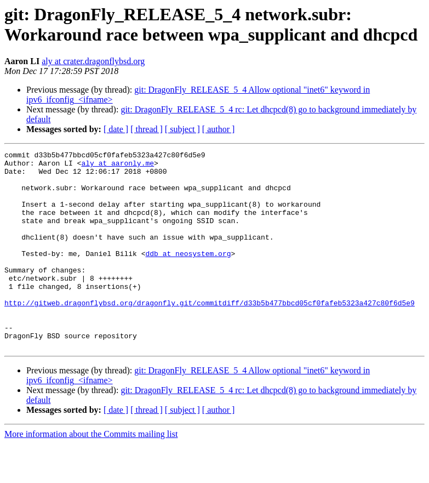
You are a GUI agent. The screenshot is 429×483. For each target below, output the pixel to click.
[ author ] (218, 129)
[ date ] (116, 129)
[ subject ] (182, 129)
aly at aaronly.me (117, 166)
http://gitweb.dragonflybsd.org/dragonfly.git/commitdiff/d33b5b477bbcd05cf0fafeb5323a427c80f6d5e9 (209, 334)
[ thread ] (146, 129)
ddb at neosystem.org (188, 275)
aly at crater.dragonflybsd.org (93, 61)
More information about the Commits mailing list (91, 473)
